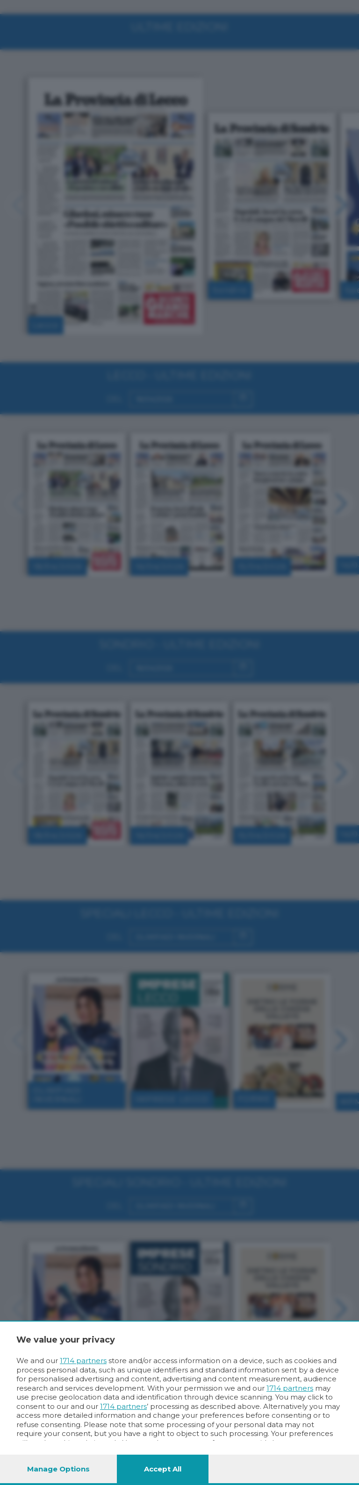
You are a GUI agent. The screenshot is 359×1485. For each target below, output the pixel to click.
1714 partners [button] (83, 1360)
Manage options (58, 1468)
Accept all (162, 1468)
